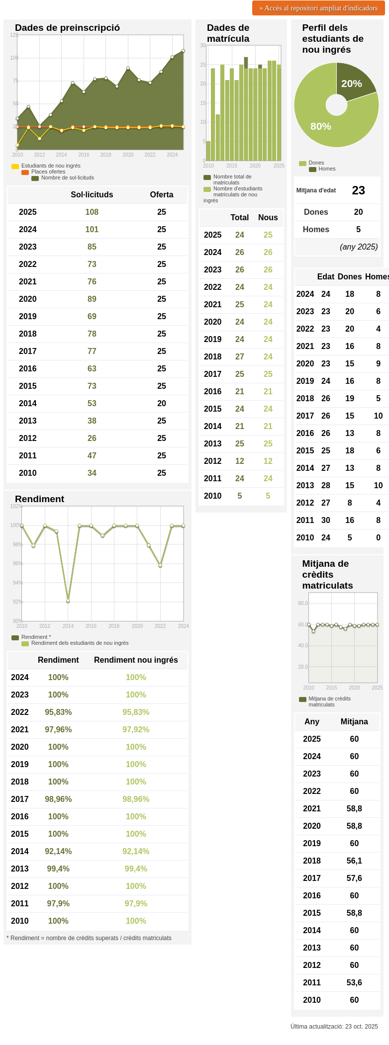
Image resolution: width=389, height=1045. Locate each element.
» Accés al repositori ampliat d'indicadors (319, 8)
